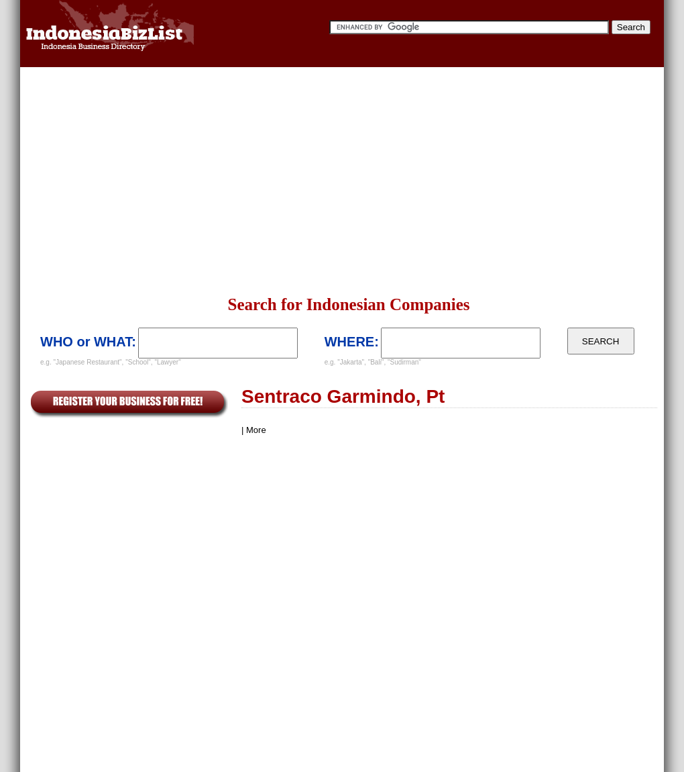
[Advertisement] (320, 181)
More (256, 430)
